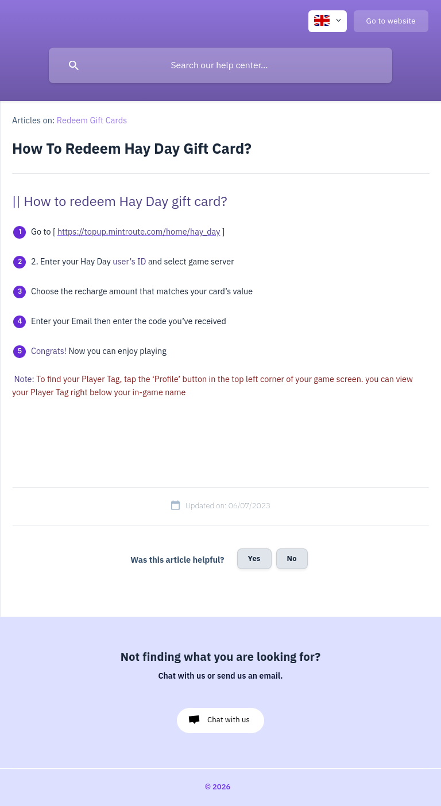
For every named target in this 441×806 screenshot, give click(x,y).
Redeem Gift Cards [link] (92, 120)
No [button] (292, 558)
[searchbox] (220, 65)
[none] (327, 21)
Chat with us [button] (228, 719)
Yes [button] (254, 558)
